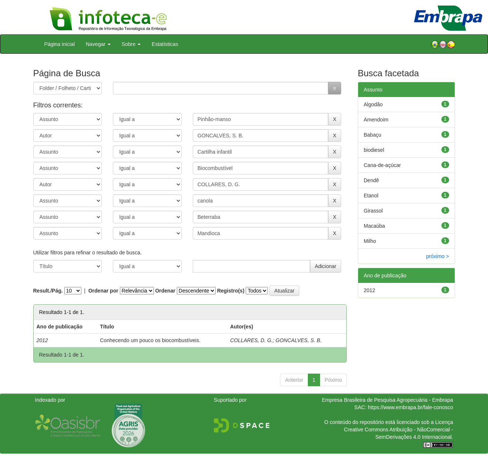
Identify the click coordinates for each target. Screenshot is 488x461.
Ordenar (165, 291)
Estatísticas (165, 44)
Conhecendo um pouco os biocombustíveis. (150, 340)
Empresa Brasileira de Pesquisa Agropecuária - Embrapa (387, 400)
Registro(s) (231, 291)
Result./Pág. (48, 291)
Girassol (373, 211)
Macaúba (374, 226)
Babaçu (372, 135)
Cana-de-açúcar (382, 165)
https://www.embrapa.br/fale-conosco (410, 407)
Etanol (371, 195)
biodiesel (374, 150)
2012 (369, 290)
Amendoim (376, 120)
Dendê (371, 180)
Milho (370, 241)
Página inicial (59, 44)
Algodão (373, 104)
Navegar (98, 44)
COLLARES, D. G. (251, 340)
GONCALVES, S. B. (299, 340)
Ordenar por (103, 291)
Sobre (131, 44)
